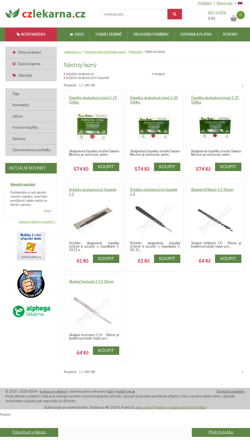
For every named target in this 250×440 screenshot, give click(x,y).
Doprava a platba (196, 34)
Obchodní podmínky (151, 34)
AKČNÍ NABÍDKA (31, 34)
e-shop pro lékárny (53, 391)
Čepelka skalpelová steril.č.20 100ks (154, 100)
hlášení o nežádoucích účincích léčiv (180, 407)
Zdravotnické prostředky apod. (105, 52)
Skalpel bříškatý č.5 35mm (212, 190)
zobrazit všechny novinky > (37, 221)
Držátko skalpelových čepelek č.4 (153, 192)
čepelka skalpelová (79, 74)
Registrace (225, 3)
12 (81, 85)
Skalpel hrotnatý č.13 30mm (91, 281)
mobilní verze (125, 391)
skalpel (159, 74)
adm (111, 391)
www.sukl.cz (144, 407)
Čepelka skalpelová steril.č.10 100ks (93, 100)
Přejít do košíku (221, 432)
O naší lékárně (109, 34)
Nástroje (136, 52)
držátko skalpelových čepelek (86, 78)
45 (87, 85)
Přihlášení (205, 3)
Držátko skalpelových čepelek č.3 (92, 192)
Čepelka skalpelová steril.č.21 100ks (215, 100)
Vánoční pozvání (22, 184)
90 (93, 85)
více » (48, 210)
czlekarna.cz (72, 52)
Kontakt (230, 34)
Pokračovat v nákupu (29, 432)
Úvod (77, 34)
